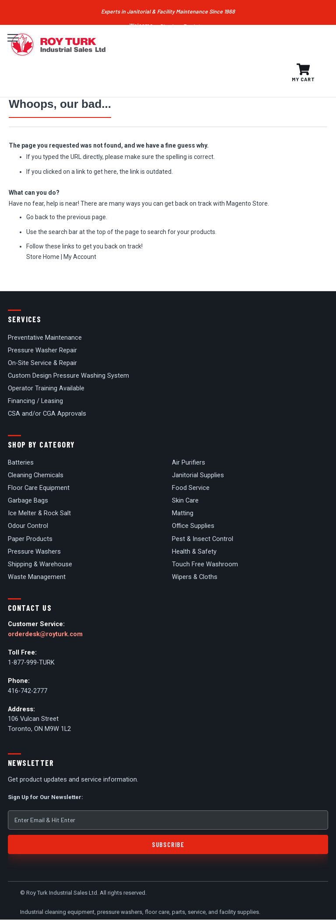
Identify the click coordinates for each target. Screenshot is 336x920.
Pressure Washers (34, 551)
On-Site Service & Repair (42, 363)
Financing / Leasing (35, 401)
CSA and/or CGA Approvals (47, 413)
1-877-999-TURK (31, 662)
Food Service (191, 488)
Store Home (43, 256)
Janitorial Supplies (198, 475)
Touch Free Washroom (205, 564)
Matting (182, 513)
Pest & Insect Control (202, 539)
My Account (79, 256)
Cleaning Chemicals (35, 475)
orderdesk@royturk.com (45, 634)
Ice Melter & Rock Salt (39, 513)
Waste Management (37, 577)
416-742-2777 (27, 691)
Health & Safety (194, 551)
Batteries (21, 462)
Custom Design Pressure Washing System (68, 375)
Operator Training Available (46, 388)
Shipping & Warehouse (40, 564)
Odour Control (28, 526)
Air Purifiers (188, 462)
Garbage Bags (28, 500)
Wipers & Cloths (194, 577)
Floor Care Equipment (39, 488)
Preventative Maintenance (45, 337)
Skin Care (185, 500)
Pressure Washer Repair (42, 350)
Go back (37, 217)
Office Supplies (193, 526)
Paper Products (30, 539)
